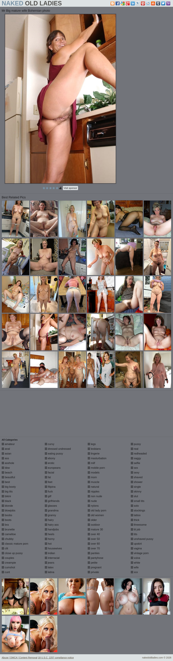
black (6, 501)
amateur (8, 444)
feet (48, 482)
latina (49, 572)
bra (5, 524)
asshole (8, 463)
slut (134, 496)
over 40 (94, 534)
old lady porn (97, 510)
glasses (51, 505)
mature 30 (95, 529)
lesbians (94, 448)
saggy (136, 458)
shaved (137, 477)
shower (137, 482)
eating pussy (54, 453)
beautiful (8, 477)
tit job (135, 529)
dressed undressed (58, 448)
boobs (7, 515)
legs (92, 444)
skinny (136, 491)
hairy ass (52, 524)
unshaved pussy (142, 539)
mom (92, 477)
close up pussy (12, 553)
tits (134, 534)
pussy (136, 444)
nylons (93, 505)
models (94, 472)
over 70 (94, 548)
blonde (7, 505)
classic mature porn (15, 543)
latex (49, 567)
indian (50, 553)
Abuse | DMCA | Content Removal (19, 657)
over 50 (94, 539)
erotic (50, 463)
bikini (6, 496)
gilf (48, 496)
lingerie (94, 453)
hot (48, 543)
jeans (49, 562)
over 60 (94, 543)
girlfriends (52, 501)
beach (7, 472)
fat (48, 477)
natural (93, 486)
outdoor (94, 524)
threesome (139, 524)
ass (5, 458)
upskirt (136, 543)
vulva (135, 557)
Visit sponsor (70, 188)
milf (91, 463)
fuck (49, 491)
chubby (8, 539)
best (6, 482)
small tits (137, 501)
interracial (52, 557)
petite (92, 562)
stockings (138, 510)
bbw (6, 467)
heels (49, 534)
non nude (95, 496)
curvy (49, 444)
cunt (6, 572)
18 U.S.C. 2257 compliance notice (56, 657)
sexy (135, 472)
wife (135, 567)
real (134, 448)
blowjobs (8, 510)
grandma (52, 510)
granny (50, 515)
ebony (50, 458)
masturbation (97, 458)
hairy (49, 520)
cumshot (8, 567)
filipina (50, 486)
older (92, 520)
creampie (9, 562)
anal (6, 448)
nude (92, 501)
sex (134, 467)
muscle (93, 482)
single (136, 486)
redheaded (139, 453)
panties (94, 553)
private (93, 572)
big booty (9, 486)
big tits (7, 491)
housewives (53, 548)
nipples (93, 491)
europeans (53, 467)
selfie (135, 463)
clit (5, 548)
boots (6, 520)
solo (135, 505)
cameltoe (9, 534)
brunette (8, 529)
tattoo (136, 515)
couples (8, 557)
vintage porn (140, 553)
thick (135, 520)
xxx (134, 572)
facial (49, 472)
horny (50, 539)
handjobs (52, 529)
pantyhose (95, 557)
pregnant (95, 567)
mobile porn (96, 467)
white (135, 562)
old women (96, 515)
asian (6, 453)
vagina (136, 548)
